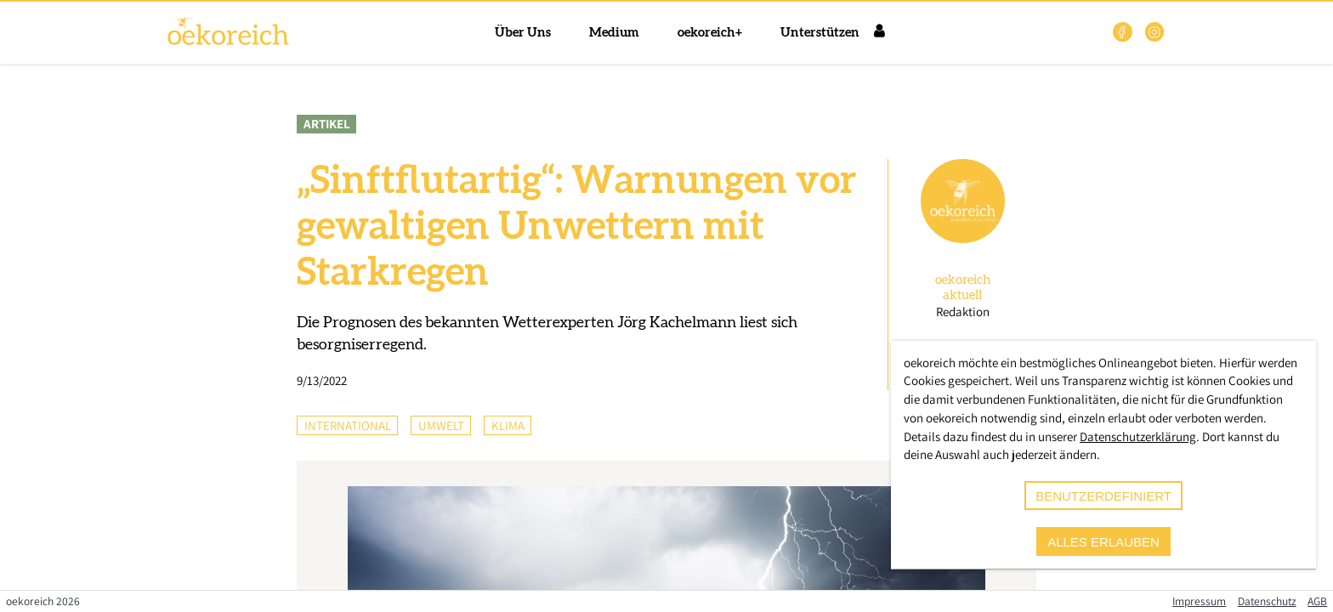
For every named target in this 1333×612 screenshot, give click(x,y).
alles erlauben (1103, 542)
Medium (614, 32)
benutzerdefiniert (1103, 496)
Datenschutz (1267, 601)
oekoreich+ (710, 32)
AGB (1317, 601)
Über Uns (523, 32)
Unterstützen (819, 32)
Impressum (1199, 601)
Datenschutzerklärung (1138, 436)
